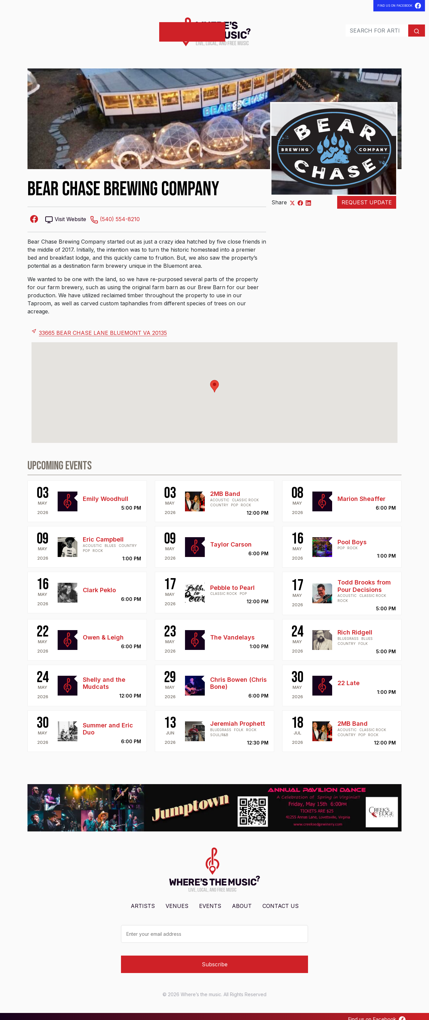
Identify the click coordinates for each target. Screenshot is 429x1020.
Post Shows (134, 29)
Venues (44, 29)
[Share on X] (292, 196)
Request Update (367, 196)
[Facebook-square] (34, 212)
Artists (17, 29)
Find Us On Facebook (399, 6)
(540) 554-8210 (115, 213)
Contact (96, 29)
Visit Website (65, 213)
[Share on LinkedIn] (308, 196)
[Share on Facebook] (300, 196)
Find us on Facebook (377, 1013)
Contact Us (280, 900)
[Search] (362, 27)
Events (69, 29)
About (242, 900)
